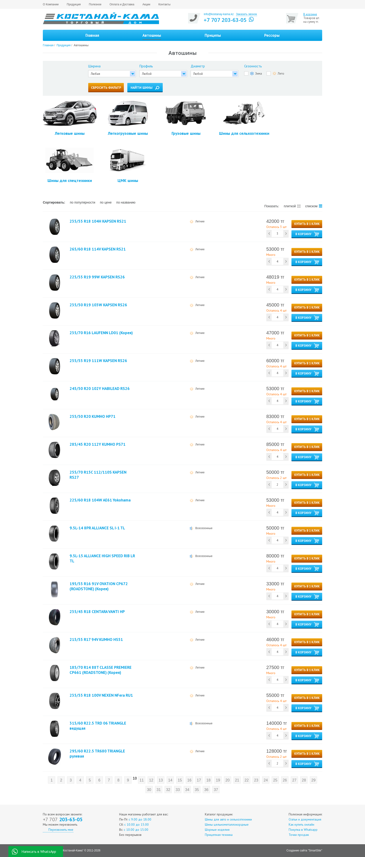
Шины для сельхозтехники (244, 118)
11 (141, 780)
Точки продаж (299, 835)
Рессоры (272, 35)
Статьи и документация (305, 819)
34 (187, 790)
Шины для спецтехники (69, 165)
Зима (256, 73)
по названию (125, 202)
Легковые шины (69, 118)
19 (218, 780)
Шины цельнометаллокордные (227, 824)
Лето (278, 73)
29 (313, 780)
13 (161, 780)
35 (197, 790)
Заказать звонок (246, 14)
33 (178, 790)
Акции (146, 4)
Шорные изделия (217, 829)
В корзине (310, 14)
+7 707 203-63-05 (225, 19)
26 (285, 780)
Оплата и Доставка (122, 4)
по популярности (82, 202)
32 (168, 790)
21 (237, 780)
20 (227, 780)
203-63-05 (62, 819)
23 (256, 780)
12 (151, 780)
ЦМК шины (127, 165)
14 (170, 780)
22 (246, 780)
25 (275, 780)
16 (189, 780)
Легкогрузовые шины (128, 118)
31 (159, 790)
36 (206, 790)
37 (216, 790)
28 (304, 780)
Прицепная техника (219, 835)
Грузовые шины (186, 118)
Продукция (74, 4)
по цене (106, 202)
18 (208, 780)
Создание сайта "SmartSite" (304, 850)
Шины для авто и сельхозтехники (228, 819)
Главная (92, 35)
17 (199, 780)
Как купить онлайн (301, 824)
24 (266, 780)
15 (180, 780)
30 (149, 790)
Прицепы (213, 35)
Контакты (165, 4)
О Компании (51, 4)
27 (294, 780)
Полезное (95, 4)
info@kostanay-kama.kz (218, 14)
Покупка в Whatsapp (303, 829)
